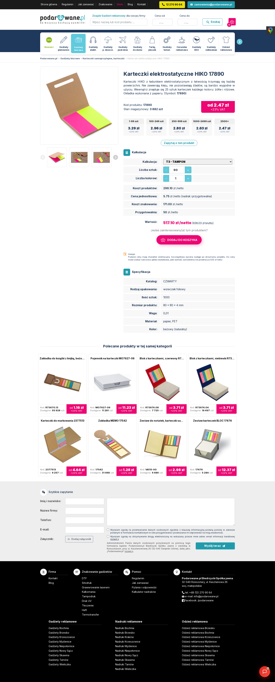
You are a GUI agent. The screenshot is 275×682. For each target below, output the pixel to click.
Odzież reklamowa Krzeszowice (201, 637)
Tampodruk (89, 596)
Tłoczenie (88, 605)
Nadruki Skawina (125, 659)
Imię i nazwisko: (50, 501)
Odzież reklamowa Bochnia (198, 632)
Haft (84, 610)
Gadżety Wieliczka (60, 664)
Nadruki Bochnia (124, 628)
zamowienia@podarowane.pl (213, 4)
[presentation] (239, 42)
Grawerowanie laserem (96, 587)
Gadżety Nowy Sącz (61, 650)
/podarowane (206, 600)
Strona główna (49, 4)
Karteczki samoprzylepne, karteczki (104, 58)
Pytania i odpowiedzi (144, 587)
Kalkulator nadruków (144, 591)
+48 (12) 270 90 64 (200, 592)
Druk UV (87, 600)
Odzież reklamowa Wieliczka (199, 664)
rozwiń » (114, 539)
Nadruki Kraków (124, 637)
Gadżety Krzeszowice (62, 637)
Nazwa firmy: (49, 510)
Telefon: (46, 520)
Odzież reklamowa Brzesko (198, 628)
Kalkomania (88, 591)
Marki (120, 4)
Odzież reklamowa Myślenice (199, 641)
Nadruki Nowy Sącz (126, 655)
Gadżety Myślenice (60, 641)
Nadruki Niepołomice (127, 650)
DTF (84, 578)
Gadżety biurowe (70, 58)
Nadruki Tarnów (124, 664)
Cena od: (160, 15)
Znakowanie (105, 4)
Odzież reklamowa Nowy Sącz (200, 650)
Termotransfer (90, 614)
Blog (130, 4)
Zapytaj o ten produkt (179, 143)
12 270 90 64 (174, 4)
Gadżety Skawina (59, 655)
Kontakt (141, 4)
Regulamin (67, 4)
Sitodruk (87, 582)
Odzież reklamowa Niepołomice (201, 646)
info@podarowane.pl (206, 596)
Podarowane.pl (48, 58)
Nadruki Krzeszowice (127, 641)
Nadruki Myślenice (126, 646)
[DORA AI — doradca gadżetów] (264, 671)
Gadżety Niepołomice (61, 646)
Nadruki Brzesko (125, 632)
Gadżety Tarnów (58, 659)
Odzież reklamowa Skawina (198, 655)
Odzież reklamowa (195, 621)
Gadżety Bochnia (59, 628)
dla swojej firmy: (119, 15)
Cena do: (185, 15)
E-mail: (44, 529)
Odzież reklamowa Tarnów (198, 659)
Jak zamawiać (86, 4)
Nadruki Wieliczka (125, 668)
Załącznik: (47, 539)
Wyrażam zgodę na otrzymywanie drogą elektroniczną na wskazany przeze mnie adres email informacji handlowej (172, 538)
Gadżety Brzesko (59, 632)
